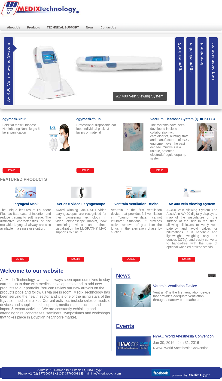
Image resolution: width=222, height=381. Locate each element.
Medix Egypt (199, 375)
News (90, 27)
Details (11, 170)
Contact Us (108, 27)
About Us (13, 27)
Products (33, 27)
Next (214, 275)
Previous (210, 275)
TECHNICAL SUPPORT (63, 27)
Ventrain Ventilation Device (175, 286)
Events (125, 326)
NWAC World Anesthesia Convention (183, 336)
